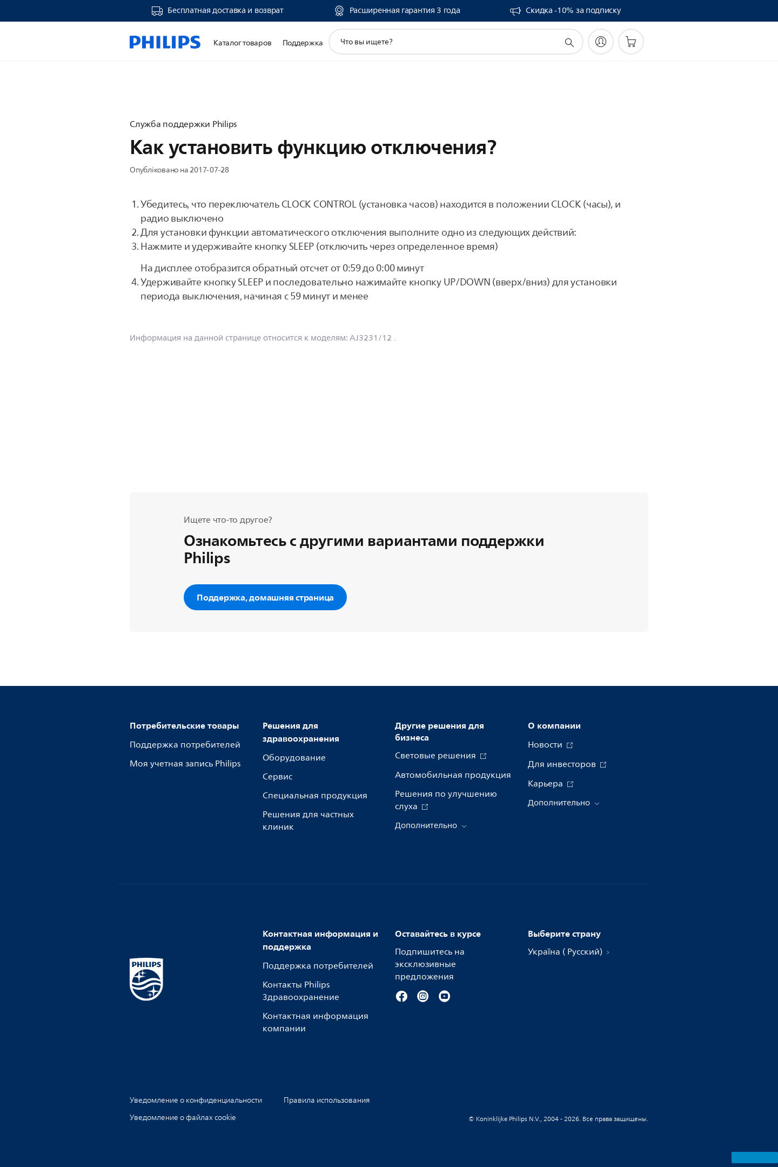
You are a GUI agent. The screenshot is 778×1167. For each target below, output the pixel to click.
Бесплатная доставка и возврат (225, 10)
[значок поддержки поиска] (568, 42)
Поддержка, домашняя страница (265, 597)
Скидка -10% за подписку (573, 10)
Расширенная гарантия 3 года (405, 10)
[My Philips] (601, 42)
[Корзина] (631, 42)
